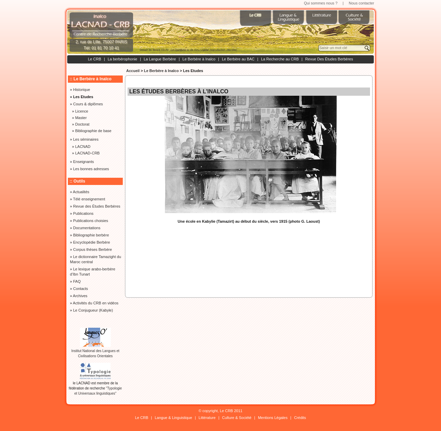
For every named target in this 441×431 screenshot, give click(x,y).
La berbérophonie (122, 59)
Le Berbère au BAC (238, 59)
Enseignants (83, 162)
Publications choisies (90, 221)
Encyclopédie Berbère (91, 242)
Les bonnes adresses (91, 169)
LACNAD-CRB (87, 153)
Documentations (86, 228)
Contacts (80, 289)
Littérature (207, 418)
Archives (80, 296)
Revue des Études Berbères (96, 206)
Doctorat (82, 124)
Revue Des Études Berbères (329, 59)
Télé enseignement (89, 199)
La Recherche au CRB (280, 59)
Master (81, 118)
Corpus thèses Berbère (92, 249)
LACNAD (83, 146)
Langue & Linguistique (173, 418)
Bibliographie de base (93, 131)
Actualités (81, 192)
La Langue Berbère (160, 59)
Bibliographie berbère (91, 235)
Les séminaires (85, 139)
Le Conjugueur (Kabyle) (93, 310)
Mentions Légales (272, 418)
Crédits (300, 418)
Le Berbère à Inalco (198, 59)
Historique (81, 90)
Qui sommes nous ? (320, 3)
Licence (81, 111)
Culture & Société (237, 418)
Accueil (133, 71)
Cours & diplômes (88, 104)
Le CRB (94, 59)
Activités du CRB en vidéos (96, 303)
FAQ (77, 281)
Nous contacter (361, 3)
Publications (83, 213)
